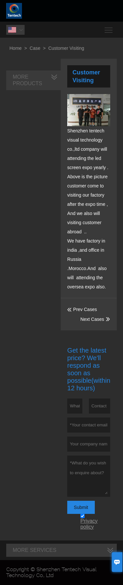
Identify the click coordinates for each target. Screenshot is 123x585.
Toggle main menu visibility (109, 27)
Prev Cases (82, 309)
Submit (81, 507)
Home (16, 48)
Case (35, 48)
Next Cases (92, 319)
